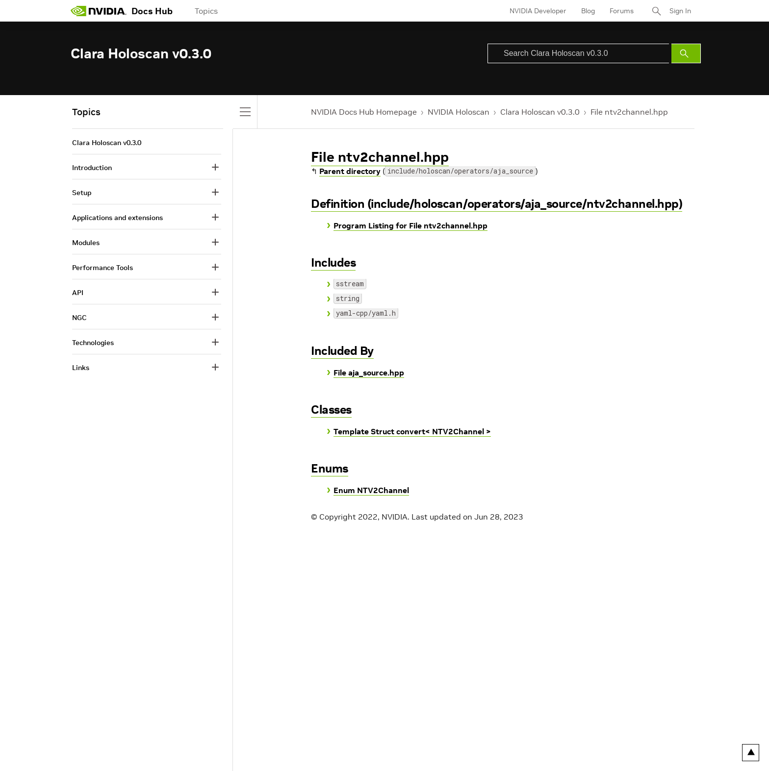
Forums (622, 10)
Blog (588, 10)
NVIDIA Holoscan (458, 112)
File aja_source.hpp (368, 372)
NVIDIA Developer (538, 10)
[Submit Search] (686, 53)
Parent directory (350, 171)
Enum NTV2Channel (371, 490)
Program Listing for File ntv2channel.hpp (410, 225)
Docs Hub (152, 11)
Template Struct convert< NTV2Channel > (412, 431)
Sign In (680, 10)
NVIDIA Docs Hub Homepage (364, 112)
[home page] (99, 11)
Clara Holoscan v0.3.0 (540, 112)
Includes (333, 262)
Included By (342, 350)
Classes (331, 409)
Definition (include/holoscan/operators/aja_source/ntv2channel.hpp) (496, 203)
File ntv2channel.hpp (629, 112)
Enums (329, 468)
